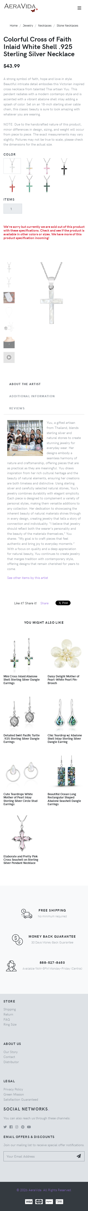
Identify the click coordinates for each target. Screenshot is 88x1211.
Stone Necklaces (67, 25)
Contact (9, 1056)
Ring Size (9, 1024)
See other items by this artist (27, 577)
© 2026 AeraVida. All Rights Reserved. (44, 1189)
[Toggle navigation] (79, 8)
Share (44, 603)
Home (14, 25)
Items (9, 199)
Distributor (11, 1061)
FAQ (6, 1019)
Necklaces (45, 25)
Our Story (10, 1051)
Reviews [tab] (17, 408)
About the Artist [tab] (25, 384)
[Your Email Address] (38, 1156)
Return (8, 1014)
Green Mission (13, 1094)
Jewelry (28, 25)
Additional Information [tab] (32, 396)
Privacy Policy (13, 1089)
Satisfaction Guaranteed (20, 1099)
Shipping (9, 1009)
